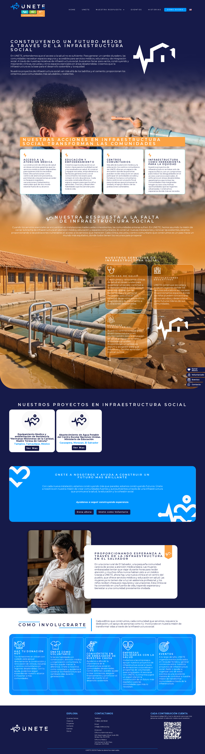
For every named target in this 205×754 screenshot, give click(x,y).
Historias (154, 10)
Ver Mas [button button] (79, 447)
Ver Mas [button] (32, 448)
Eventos (136, 10)
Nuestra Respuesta (110, 9)
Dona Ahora (175, 10)
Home (72, 10)
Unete (86, 10)
